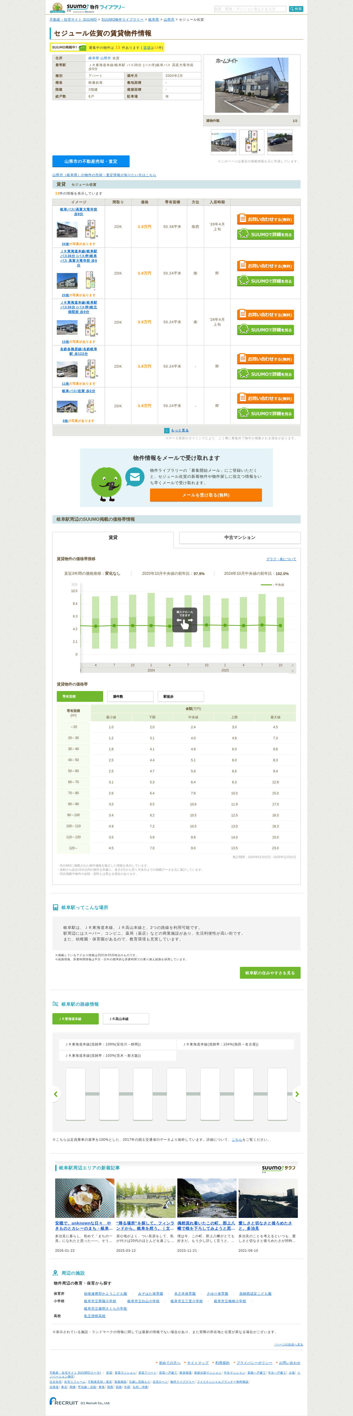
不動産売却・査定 (100, 1381)
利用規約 (222, 1363)
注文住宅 (56, 1381)
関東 (73, 1386)
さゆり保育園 (217, 1294)
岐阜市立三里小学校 (187, 1301)
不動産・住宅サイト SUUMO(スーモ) (75, 1372)
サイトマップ (198, 1363)
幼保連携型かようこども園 (105, 1294)
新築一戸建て (257, 1372)
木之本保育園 (185, 1294)
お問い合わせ (290, 1363)
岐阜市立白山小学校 (143, 1301)
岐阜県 (153, 19)
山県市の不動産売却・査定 (91, 161)
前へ (56, 1094)
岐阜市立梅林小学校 (230, 1301)
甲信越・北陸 (87, 1386)
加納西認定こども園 (255, 1294)
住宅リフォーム (74, 1381)
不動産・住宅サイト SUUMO (73, 19)
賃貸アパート (147, 1372)
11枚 (65, 383)
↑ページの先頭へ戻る (288, 1344)
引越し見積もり (139, 1381)
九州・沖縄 (140, 1386)
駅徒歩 (168, 696)
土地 (292, 1372)
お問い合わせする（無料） (265, 219)
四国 (119, 1386)
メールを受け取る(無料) (206, 495)
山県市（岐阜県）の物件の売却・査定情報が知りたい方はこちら (104, 175)
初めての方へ (170, 1363)
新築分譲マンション (207, 1372)
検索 (298, 9)
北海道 (54, 1386)
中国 (127, 1386)
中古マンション (234, 1372)
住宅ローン (160, 1381)
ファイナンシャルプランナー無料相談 (222, 1381)
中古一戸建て (277, 1372)
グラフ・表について (281, 559)
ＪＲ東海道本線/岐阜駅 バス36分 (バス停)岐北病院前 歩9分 (78, 307)
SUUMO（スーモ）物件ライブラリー (87, 8)
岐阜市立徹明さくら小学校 (105, 1308)
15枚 (65, 341)
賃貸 (147, 48)
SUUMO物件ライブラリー (122, 19)
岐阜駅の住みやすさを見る (270, 973)
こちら (237, 1140)
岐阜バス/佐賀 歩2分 (78, 391)
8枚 (65, 420)
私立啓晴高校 (95, 1316)
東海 (102, 1386)
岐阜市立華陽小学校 (100, 1301)
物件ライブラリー (182, 1381)
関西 (110, 1386)
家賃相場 (186, 1372)
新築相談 (120, 1381)
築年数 (118, 696)
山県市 (169, 19)
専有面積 (69, 696)
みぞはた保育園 (150, 1294)
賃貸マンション (125, 1372)
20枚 (65, 244)
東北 (64, 1386)
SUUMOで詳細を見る (265, 234)
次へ (296, 1094)
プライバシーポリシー (254, 1363)
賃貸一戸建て (168, 1372)
